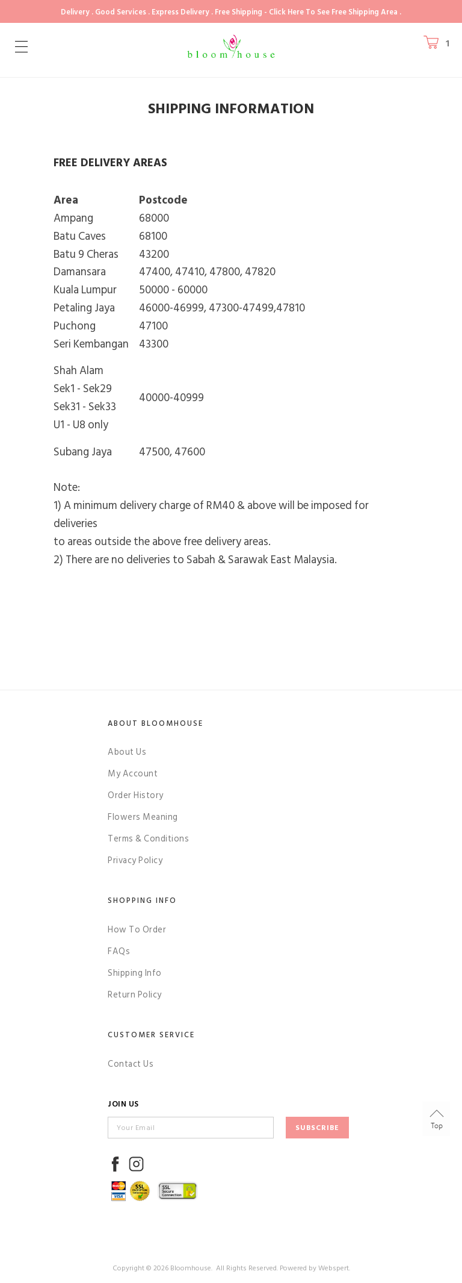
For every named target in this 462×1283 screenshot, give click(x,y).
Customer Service (151, 1035)
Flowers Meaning (143, 817)
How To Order (137, 930)
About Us (127, 752)
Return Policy (135, 995)
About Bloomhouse (155, 723)
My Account (133, 774)
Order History (136, 795)
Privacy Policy (135, 860)
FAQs (119, 951)
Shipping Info (135, 973)
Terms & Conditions (148, 839)
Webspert (333, 1268)
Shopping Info (142, 900)
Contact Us (130, 1064)
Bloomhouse (190, 1268)
